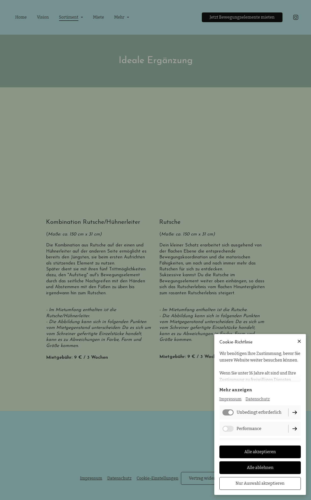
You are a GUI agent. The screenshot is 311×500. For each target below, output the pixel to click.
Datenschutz (258, 399)
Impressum (230, 399)
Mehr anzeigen (235, 389)
